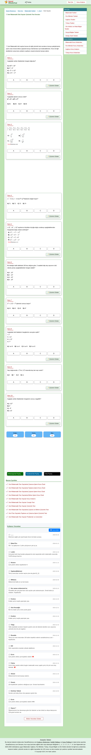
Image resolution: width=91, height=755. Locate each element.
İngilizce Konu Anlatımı (72, 49)
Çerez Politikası (67, 742)
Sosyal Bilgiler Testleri (72, 32)
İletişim (49, 740)
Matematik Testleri (71, 12)
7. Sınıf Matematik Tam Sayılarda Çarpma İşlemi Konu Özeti (26, 491)
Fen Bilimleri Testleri (72, 16)
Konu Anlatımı (81, 2)
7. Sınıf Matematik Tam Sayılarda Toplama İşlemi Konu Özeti (26, 488)
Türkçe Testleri (70, 23)
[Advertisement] (33, 31)
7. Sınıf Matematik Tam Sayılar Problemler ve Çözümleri (24, 517)
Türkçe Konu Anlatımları (73, 52)
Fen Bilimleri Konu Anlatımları (74, 45)
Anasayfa (43, 740)
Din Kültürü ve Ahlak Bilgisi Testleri (73, 28)
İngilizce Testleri (70, 19)
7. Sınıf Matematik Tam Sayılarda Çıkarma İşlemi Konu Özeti (26, 484)
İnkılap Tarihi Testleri (72, 36)
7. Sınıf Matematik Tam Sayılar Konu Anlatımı (21, 499)
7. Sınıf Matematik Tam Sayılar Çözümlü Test (21, 506)
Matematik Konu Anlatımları (74, 42)
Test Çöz (70, 2)
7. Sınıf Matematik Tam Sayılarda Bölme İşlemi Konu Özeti (25, 495)
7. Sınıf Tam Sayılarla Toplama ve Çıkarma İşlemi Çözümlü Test (27, 513)
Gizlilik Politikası (55, 742)
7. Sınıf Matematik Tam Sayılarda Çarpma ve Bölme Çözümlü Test (28, 509)
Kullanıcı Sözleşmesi (43, 742)
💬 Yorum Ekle (54, 530)
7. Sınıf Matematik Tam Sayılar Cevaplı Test (21, 502)
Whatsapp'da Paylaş (14, 474)
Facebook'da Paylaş (32, 474)
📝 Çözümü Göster (53, 85)
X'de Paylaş (48, 474)
